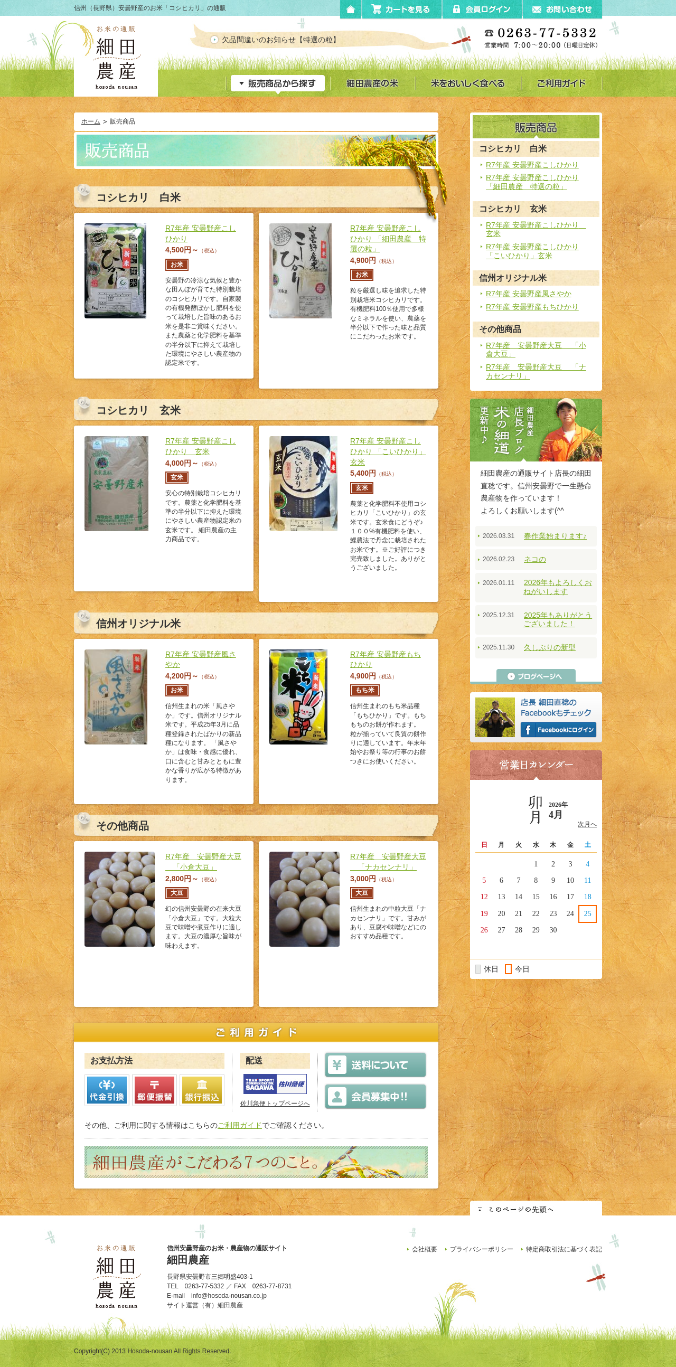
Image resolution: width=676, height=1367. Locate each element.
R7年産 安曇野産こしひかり (532, 165)
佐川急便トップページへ (275, 1103)
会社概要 (424, 1249)
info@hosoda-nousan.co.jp (229, 1295)
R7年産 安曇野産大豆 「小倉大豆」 (536, 350)
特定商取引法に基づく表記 (564, 1249)
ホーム (90, 121)
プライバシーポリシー (481, 1249)
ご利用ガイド (240, 1125)
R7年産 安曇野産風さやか (528, 293)
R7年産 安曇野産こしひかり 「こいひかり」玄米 (532, 251)
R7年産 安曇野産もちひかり (532, 307)
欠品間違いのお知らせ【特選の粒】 (290, 39)
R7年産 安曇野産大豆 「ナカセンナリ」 (536, 371)
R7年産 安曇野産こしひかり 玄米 (536, 229)
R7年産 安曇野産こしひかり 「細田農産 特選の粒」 (532, 182)
